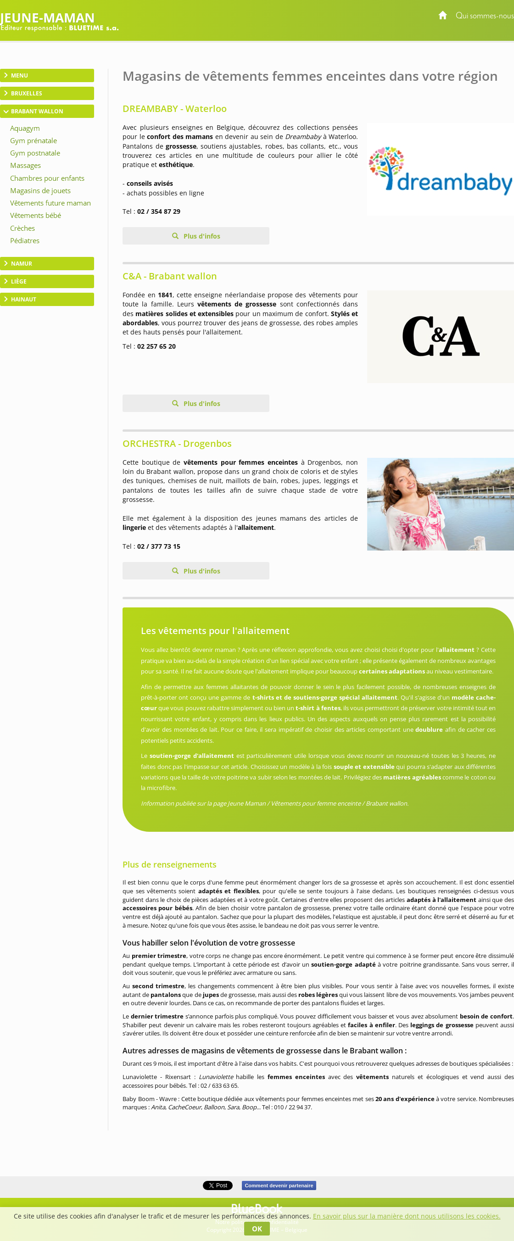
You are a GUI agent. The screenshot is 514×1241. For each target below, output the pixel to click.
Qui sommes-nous (485, 16)
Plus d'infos (201, 236)
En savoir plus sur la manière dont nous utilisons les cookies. (407, 1216)
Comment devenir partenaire (279, 1185)
